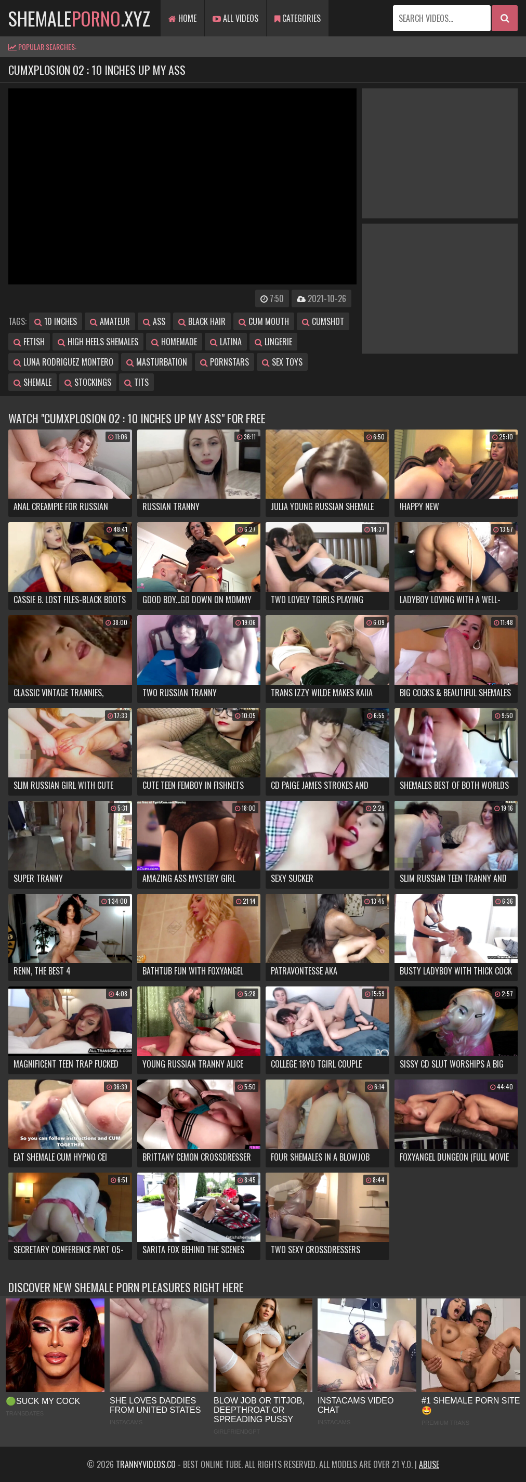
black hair (202, 321)
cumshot (323, 321)
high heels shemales (98, 341)
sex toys (282, 362)
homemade (174, 341)
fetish (29, 341)
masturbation (156, 362)
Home (182, 18)
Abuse (429, 1464)
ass (154, 321)
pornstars (224, 362)
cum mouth (264, 321)
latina (226, 341)
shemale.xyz (79, 18)
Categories (297, 18)
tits (136, 382)
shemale (32, 382)
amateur (110, 321)
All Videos (235, 18)
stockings (87, 382)
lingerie (273, 341)
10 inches (55, 321)
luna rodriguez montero (63, 362)
